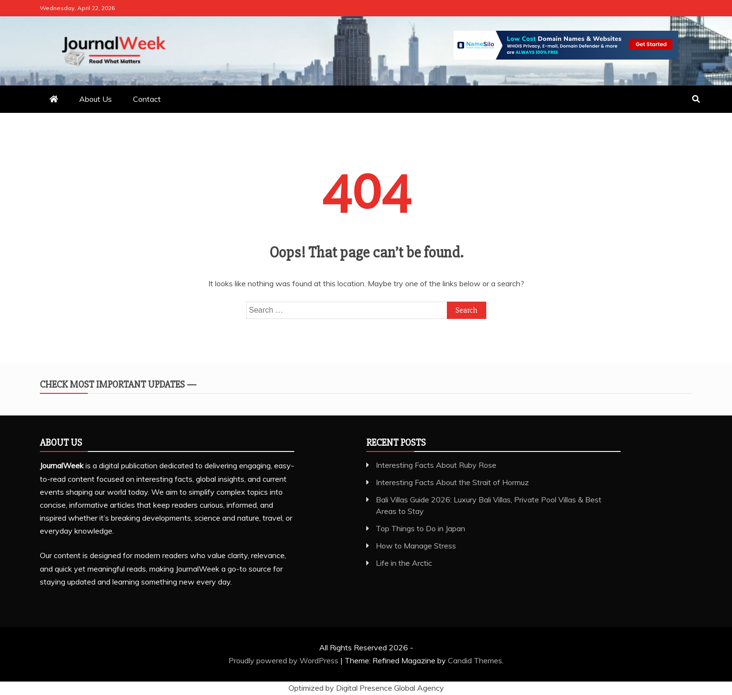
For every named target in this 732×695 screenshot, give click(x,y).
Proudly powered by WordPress (284, 660)
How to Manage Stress (416, 545)
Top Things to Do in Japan (420, 528)
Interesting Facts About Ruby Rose (436, 465)
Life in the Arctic (404, 563)
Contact (147, 99)
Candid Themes (475, 660)
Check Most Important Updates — (118, 384)
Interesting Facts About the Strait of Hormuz (452, 482)
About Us (95, 99)
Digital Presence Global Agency (390, 688)
